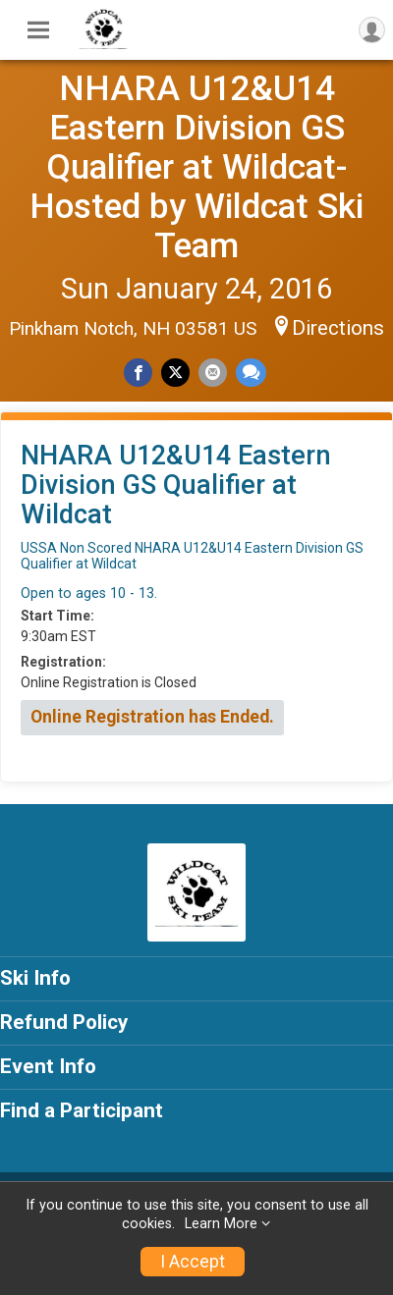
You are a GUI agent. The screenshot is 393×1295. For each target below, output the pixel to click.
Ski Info (35, 978)
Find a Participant (81, 1110)
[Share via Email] (212, 372)
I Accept (192, 1261)
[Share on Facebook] (138, 372)
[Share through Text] (251, 372)
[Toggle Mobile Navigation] (38, 30)
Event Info (48, 1066)
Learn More (221, 1223)
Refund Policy (64, 1022)
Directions (338, 328)
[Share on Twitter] (175, 372)
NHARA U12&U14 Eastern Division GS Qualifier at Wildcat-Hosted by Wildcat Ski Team (196, 167)
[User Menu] (372, 30)
